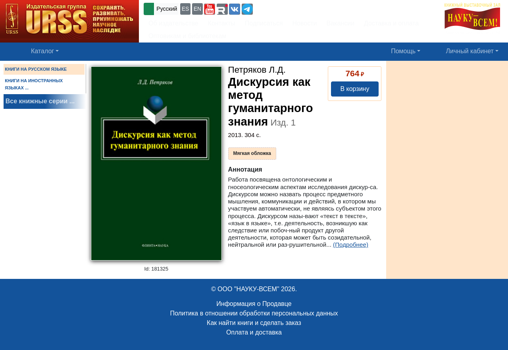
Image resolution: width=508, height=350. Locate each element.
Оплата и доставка (254, 332)
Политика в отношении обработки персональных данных (254, 313)
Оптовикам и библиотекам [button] (187, 36)
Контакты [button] (221, 23)
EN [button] (197, 9)
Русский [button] (166, 9)
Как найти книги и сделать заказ (254, 322)
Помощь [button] (403, 51)
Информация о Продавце (253, 303)
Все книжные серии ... (40, 101)
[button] (209, 9)
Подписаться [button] (264, 23)
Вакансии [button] (341, 23)
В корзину (354, 88)
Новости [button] (304, 23)
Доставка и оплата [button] (391, 23)
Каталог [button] (42, 51)
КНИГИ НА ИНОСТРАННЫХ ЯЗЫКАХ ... (34, 84)
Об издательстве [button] (173, 23)
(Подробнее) (350, 244)
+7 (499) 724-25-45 (283, 8)
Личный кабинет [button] (470, 51)
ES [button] (185, 9)
